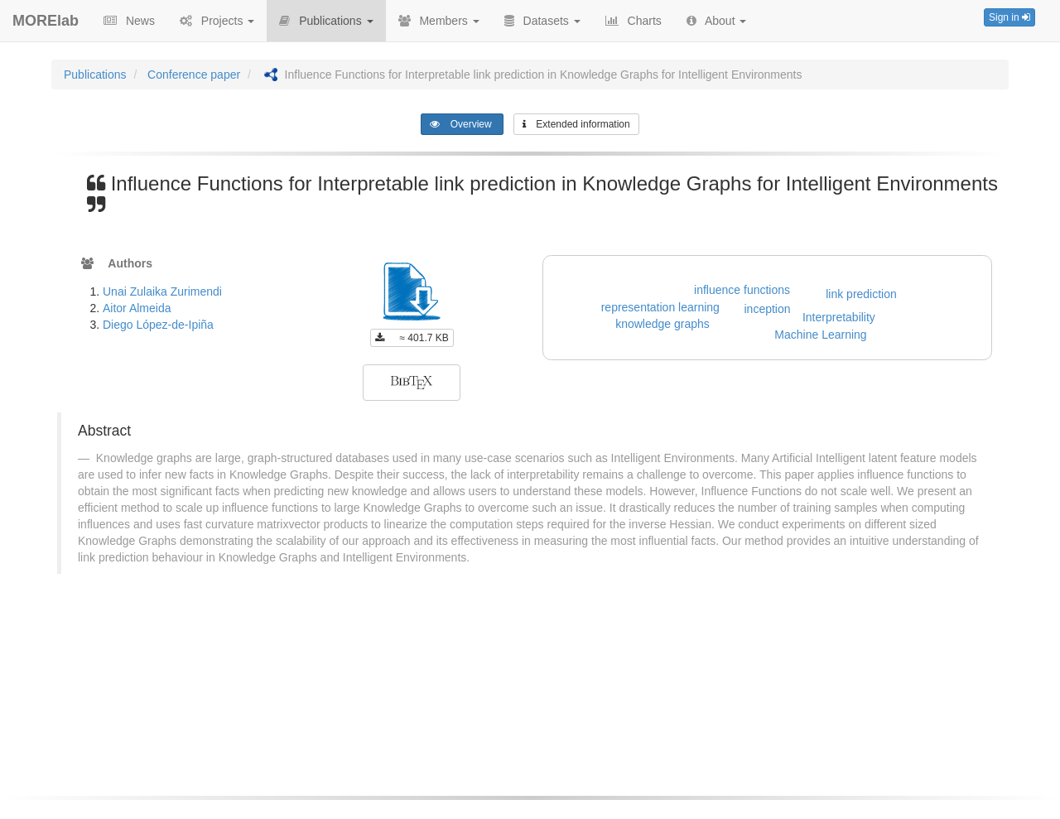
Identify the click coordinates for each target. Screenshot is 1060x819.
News (129, 20)
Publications (95, 74)
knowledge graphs (662, 323)
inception (767, 309)
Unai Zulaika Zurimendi (162, 291)
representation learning (660, 307)
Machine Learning (820, 334)
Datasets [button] (542, 20)
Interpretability (838, 317)
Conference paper (193, 74)
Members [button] (438, 20)
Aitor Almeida (137, 308)
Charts (633, 20)
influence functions (742, 289)
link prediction (861, 294)
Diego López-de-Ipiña (158, 324)
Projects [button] (217, 20)
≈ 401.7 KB (412, 338)
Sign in (1009, 17)
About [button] (717, 20)
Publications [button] (326, 20)
